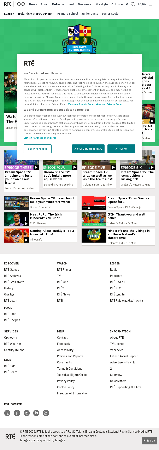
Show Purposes (37, 148)
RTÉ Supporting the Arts (125, 393)
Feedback (63, 349)
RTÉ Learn (10, 306)
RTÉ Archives (12, 281)
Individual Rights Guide (72, 380)
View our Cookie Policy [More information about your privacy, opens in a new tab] (81, 104)
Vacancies (116, 355)
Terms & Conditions (69, 374)
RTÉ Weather (12, 349)
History (8, 294)
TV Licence (117, 349)
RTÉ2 (60, 294)
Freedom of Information (72, 399)
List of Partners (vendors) (40, 137)
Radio (113, 275)
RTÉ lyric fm (117, 300)
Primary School (67, 13)
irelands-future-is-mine (35, 13)
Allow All (121, 148)
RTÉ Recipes (12, 325)
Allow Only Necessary (88, 148)
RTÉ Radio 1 (117, 287)
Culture (117, 4)
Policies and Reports (70, 362)
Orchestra (10, 343)
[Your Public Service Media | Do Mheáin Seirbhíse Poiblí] (10, 442)
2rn (112, 374)
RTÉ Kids (9, 371)
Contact (62, 343)
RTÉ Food (10, 319)
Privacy (149, 446)
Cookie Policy (65, 393)
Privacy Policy (66, 386)
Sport (44, 4)
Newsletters (118, 386)
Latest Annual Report (124, 362)
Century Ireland (14, 355)
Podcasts (116, 281)
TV (59, 281)
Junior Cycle (89, 13)
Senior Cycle (109, 13)
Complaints (64, 368)
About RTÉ (117, 343)
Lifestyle (101, 4)
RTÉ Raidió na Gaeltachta (126, 306)
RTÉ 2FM (115, 294)
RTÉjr (60, 306)
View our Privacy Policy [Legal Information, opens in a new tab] (109, 104)
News (33, 4)
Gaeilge (9, 300)
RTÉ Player (64, 275)
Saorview (116, 380)
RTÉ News (63, 300)
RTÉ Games (11, 275)
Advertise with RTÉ (122, 368)
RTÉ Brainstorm (14, 287)
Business (84, 4)
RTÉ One (62, 287)
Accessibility (65, 355)
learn (8, 13)
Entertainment (63, 4)
